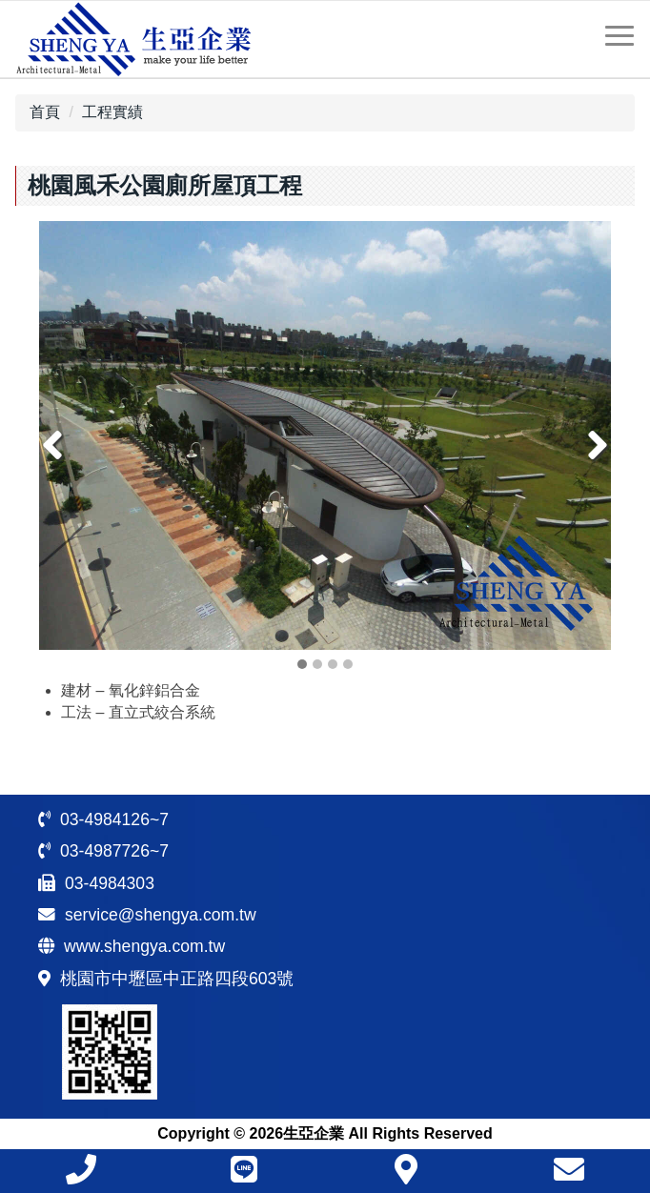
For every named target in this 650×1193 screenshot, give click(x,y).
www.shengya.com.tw (144, 946)
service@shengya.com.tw (160, 914)
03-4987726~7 (114, 850)
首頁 (45, 112)
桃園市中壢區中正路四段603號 (177, 978)
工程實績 (112, 112)
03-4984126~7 (114, 819)
